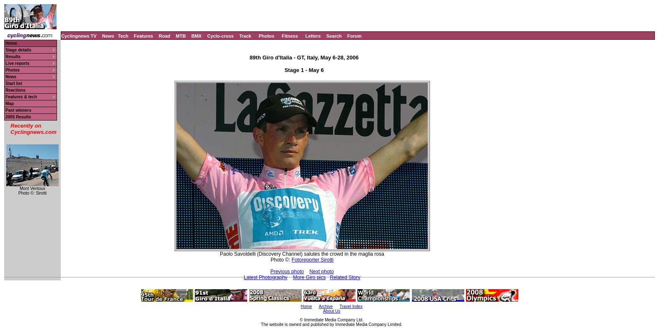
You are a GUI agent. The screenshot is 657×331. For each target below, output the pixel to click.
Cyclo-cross (220, 35)
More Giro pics (309, 277)
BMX (196, 35)
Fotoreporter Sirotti (313, 260)
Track (245, 35)
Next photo (322, 272)
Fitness (290, 35)
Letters (313, 35)
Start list (13, 83)
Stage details (18, 50)
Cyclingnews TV (78, 35)
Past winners (18, 110)
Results (13, 56)
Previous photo (287, 272)
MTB (181, 35)
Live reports (17, 63)
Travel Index (351, 306)
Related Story (345, 277)
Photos (266, 35)
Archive (326, 306)
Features (143, 35)
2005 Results (18, 117)
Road (165, 35)
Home (11, 43)
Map (9, 103)
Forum (354, 35)
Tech (123, 35)
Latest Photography (265, 277)
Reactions (15, 90)
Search (334, 35)
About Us (331, 311)
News (108, 35)
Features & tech (21, 97)
